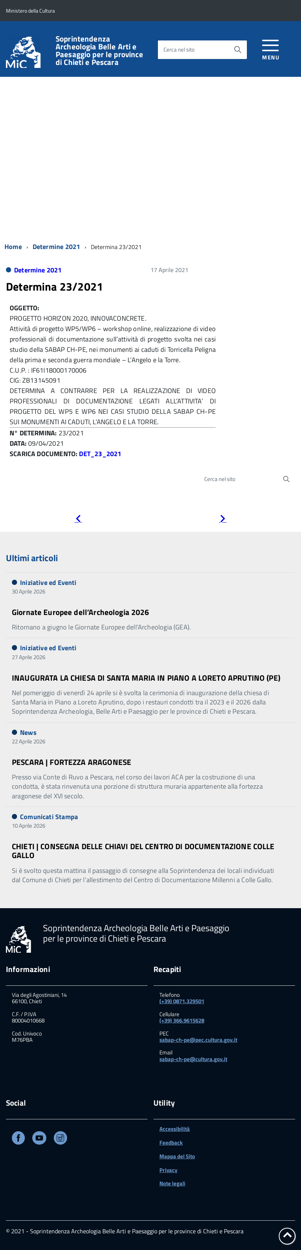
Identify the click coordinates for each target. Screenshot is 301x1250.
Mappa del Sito (177, 1156)
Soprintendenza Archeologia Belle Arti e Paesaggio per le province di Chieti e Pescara (99, 50)
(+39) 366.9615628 (181, 1020)
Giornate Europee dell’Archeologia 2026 (80, 612)
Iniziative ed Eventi (48, 582)
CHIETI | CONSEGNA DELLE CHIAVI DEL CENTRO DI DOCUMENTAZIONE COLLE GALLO (143, 850)
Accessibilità (174, 1129)
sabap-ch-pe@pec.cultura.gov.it (198, 1039)
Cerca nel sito (179, 49)
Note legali (172, 1183)
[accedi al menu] (271, 48)
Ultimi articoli (32, 558)
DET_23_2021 (100, 454)
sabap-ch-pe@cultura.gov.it (193, 1059)
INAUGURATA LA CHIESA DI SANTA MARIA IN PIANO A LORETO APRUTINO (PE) (146, 678)
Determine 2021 (56, 247)
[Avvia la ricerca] (237, 49)
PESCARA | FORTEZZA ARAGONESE (71, 762)
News (28, 732)
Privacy (168, 1170)
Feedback (171, 1142)
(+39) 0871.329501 (181, 1001)
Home (13, 247)
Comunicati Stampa (49, 817)
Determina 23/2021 (54, 286)
